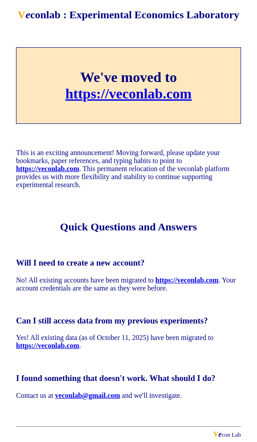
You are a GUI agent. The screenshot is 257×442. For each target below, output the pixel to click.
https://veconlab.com (128, 94)
